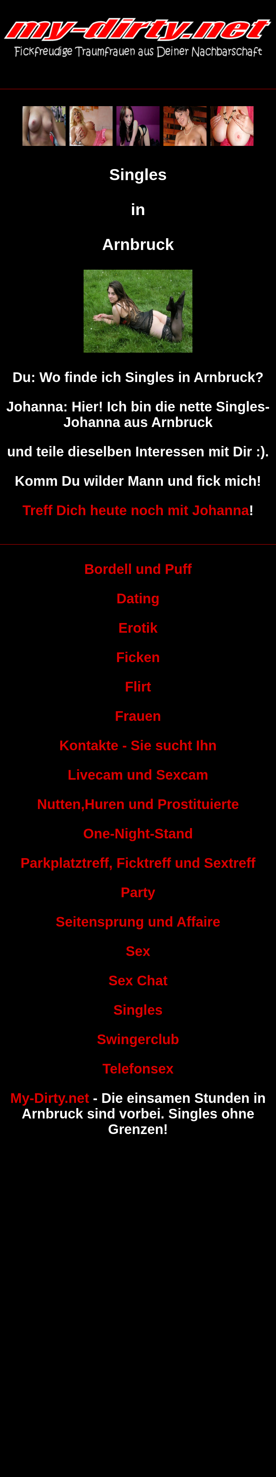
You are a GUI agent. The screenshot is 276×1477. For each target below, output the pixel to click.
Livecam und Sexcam (138, 774)
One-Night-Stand (138, 833)
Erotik (138, 627)
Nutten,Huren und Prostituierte (138, 804)
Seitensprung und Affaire (138, 921)
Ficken (138, 657)
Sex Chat (138, 980)
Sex (138, 951)
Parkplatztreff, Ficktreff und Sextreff (137, 863)
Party (138, 892)
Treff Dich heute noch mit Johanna (135, 510)
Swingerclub (138, 1039)
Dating (137, 598)
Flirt (138, 686)
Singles (137, 1010)
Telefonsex (138, 1068)
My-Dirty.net (49, 1098)
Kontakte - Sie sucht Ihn (138, 745)
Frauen (138, 716)
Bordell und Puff (138, 569)
